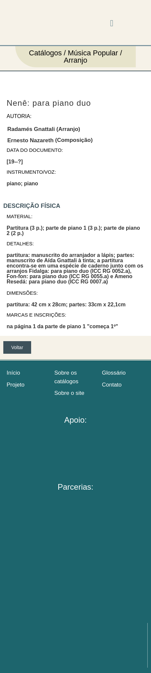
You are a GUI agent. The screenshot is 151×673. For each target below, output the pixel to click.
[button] (112, 23)
